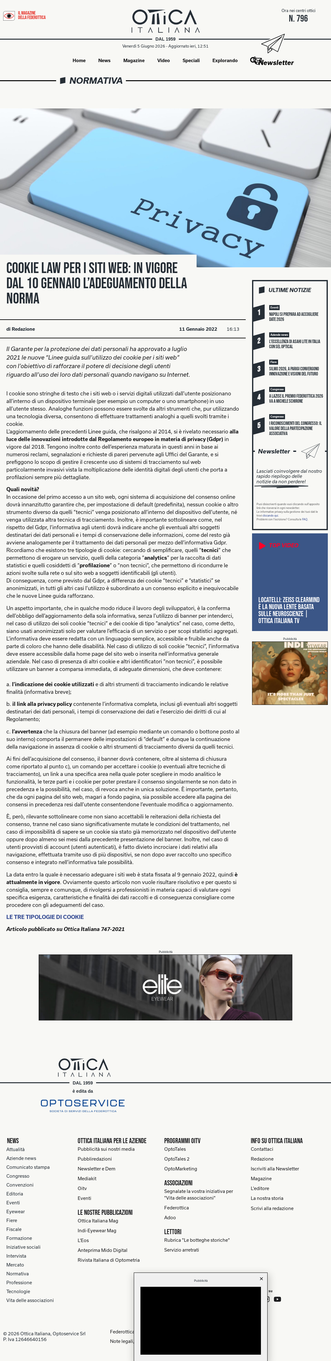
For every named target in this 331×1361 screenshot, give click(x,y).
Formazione (19, 1238)
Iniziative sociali (23, 1247)
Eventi (13, 1203)
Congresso (17, 1176)
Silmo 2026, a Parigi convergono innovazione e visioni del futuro (294, 371)
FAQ (305, 519)
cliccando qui (270, 516)
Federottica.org (123, 1331)
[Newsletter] (272, 43)
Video (163, 60)
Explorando (225, 60)
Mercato (15, 1265)
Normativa (96, 81)
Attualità (15, 1149)
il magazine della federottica (32, 15)
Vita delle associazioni (30, 1300)
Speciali (191, 60)
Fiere (11, 1220)
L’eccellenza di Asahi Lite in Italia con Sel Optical (294, 344)
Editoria (14, 1194)
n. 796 (298, 18)
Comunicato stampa (28, 1167)
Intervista (16, 1256)
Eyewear (15, 1211)
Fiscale (14, 1229)
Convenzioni (20, 1185)
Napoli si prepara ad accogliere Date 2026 (293, 317)
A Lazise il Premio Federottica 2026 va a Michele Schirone (296, 399)
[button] (274, 307)
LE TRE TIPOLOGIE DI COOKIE (45, 917)
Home (79, 60)
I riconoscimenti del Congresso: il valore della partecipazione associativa (295, 429)
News (104, 60)
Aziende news (21, 1158)
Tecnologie (18, 1291)
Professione (19, 1283)
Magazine (134, 60)
